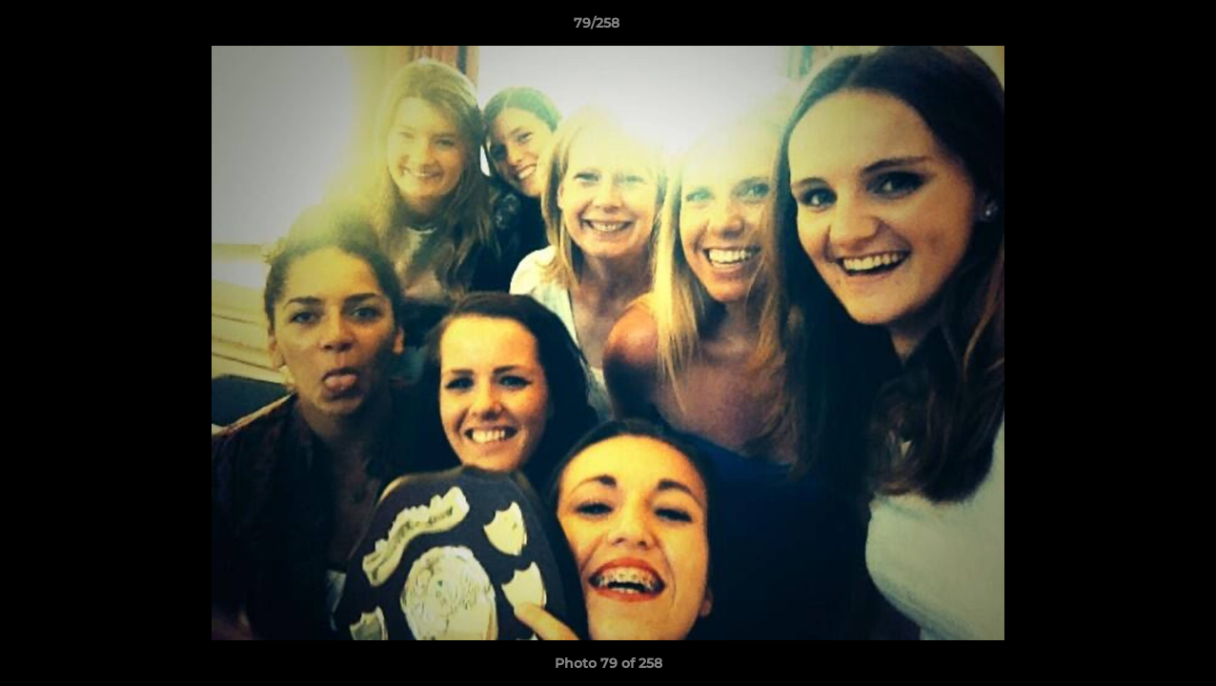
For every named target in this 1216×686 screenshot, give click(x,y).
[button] (1136, 27)
